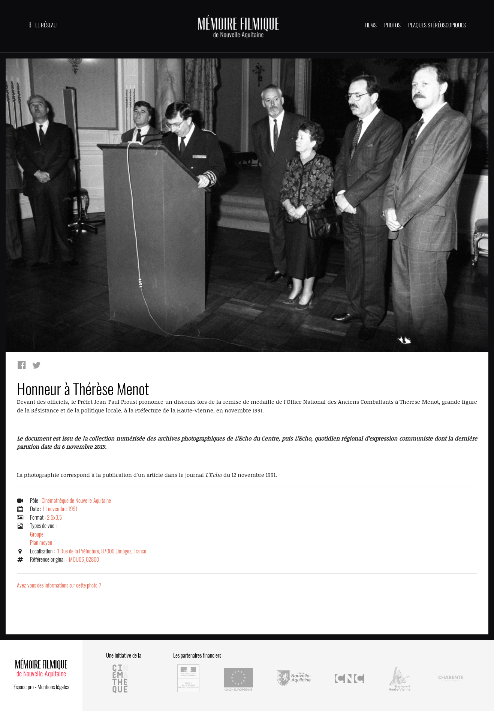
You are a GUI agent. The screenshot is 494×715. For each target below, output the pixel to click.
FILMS (371, 25)
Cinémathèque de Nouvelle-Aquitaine (76, 500)
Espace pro (23, 687)
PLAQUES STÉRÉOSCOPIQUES (437, 25)
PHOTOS (392, 25)
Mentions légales (53, 687)
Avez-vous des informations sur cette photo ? (59, 585)
